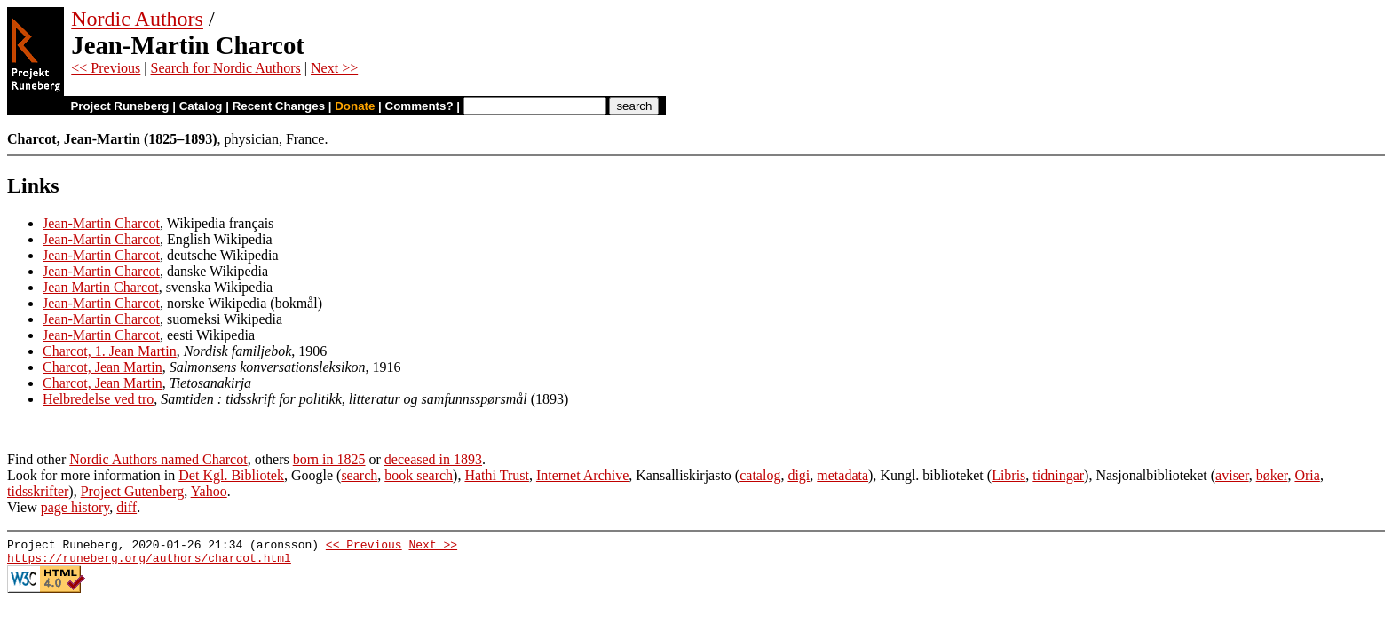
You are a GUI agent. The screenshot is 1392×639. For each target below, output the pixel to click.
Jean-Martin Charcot (101, 223)
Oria (1306, 475)
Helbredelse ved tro (98, 398)
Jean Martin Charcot (101, 287)
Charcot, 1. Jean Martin (110, 351)
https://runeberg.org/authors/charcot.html (149, 563)
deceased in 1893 (433, 459)
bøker (1272, 475)
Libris (1008, 475)
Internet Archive (582, 475)
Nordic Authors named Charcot (158, 459)
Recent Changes (279, 106)
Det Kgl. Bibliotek (231, 475)
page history (75, 507)
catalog (760, 475)
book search (418, 475)
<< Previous (105, 67)
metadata (842, 475)
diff (126, 507)
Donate (355, 106)
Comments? (419, 106)
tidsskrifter (37, 491)
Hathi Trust (496, 475)
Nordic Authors (137, 18)
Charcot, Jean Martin (102, 367)
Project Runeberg (119, 106)
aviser (1232, 475)
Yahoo (209, 491)
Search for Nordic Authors (226, 67)
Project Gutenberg (133, 491)
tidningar (1058, 475)
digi (798, 475)
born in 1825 (329, 459)
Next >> (334, 67)
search (359, 475)
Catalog (201, 106)
